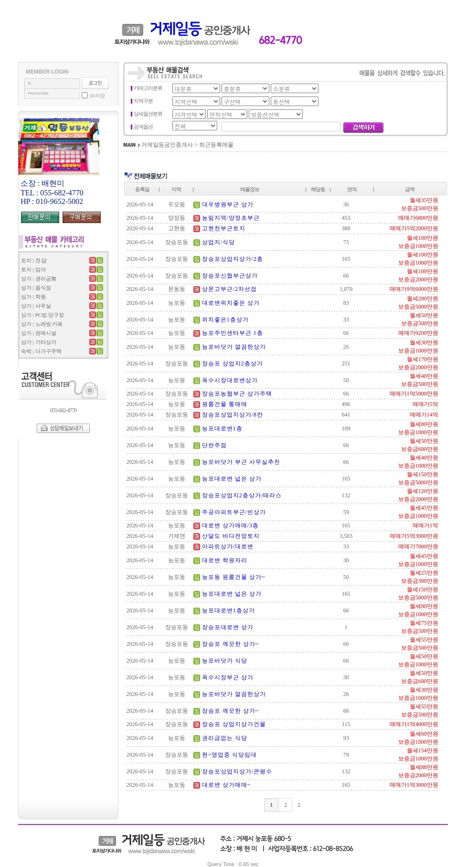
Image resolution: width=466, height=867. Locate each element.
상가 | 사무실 (36, 306)
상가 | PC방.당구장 (42, 315)
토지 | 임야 (33, 269)
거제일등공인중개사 (167, 144)
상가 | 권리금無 (38, 278)
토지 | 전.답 (34, 260)
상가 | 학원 (33, 297)
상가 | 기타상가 (38, 342)
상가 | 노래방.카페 (42, 324)
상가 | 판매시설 (38, 333)
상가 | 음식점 (36, 287)
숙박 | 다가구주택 (41, 351)
